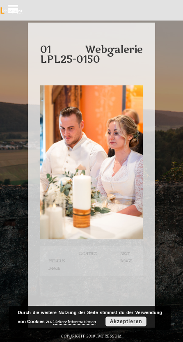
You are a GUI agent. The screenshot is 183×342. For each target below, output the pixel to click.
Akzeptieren (126, 321)
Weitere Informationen (74, 321)
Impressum (109, 336)
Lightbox (87, 253)
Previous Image (56, 264)
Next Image (126, 257)
